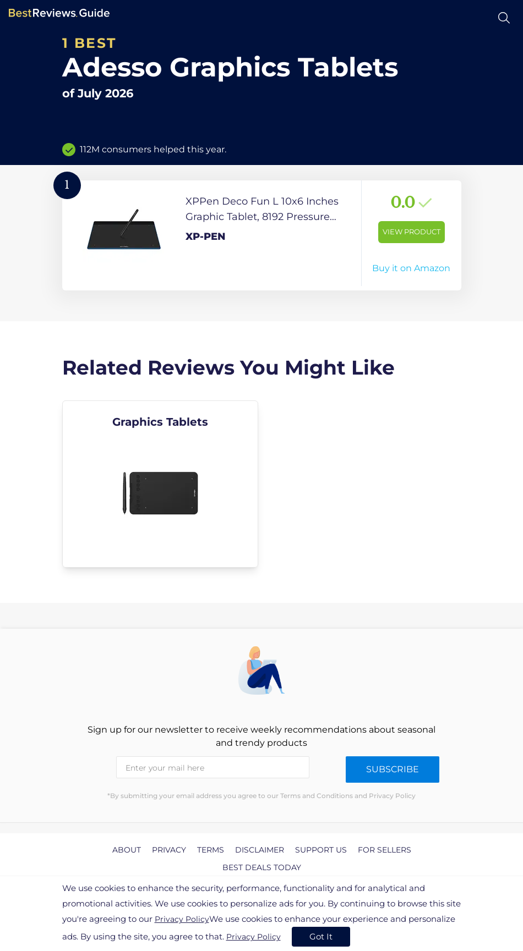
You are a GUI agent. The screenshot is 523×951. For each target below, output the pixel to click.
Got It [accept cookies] (321, 936)
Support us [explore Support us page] (321, 850)
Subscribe (392, 769)
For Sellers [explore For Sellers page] (384, 850)
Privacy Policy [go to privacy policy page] (182, 919)
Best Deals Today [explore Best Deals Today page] (261, 867)
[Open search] (504, 18)
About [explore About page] (126, 850)
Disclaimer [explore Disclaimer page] (259, 850)
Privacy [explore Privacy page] (169, 850)
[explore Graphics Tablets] (160, 484)
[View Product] (261, 235)
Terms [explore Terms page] (210, 850)
